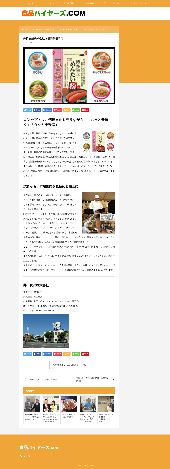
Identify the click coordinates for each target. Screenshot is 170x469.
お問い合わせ (117, 3)
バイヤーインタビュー (52, 3)
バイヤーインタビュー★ (139, 3)
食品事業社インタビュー (74, 3)
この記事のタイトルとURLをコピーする (69, 365)
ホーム (30, 3)
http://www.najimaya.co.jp (42, 311)
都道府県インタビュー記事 (96, 4)
